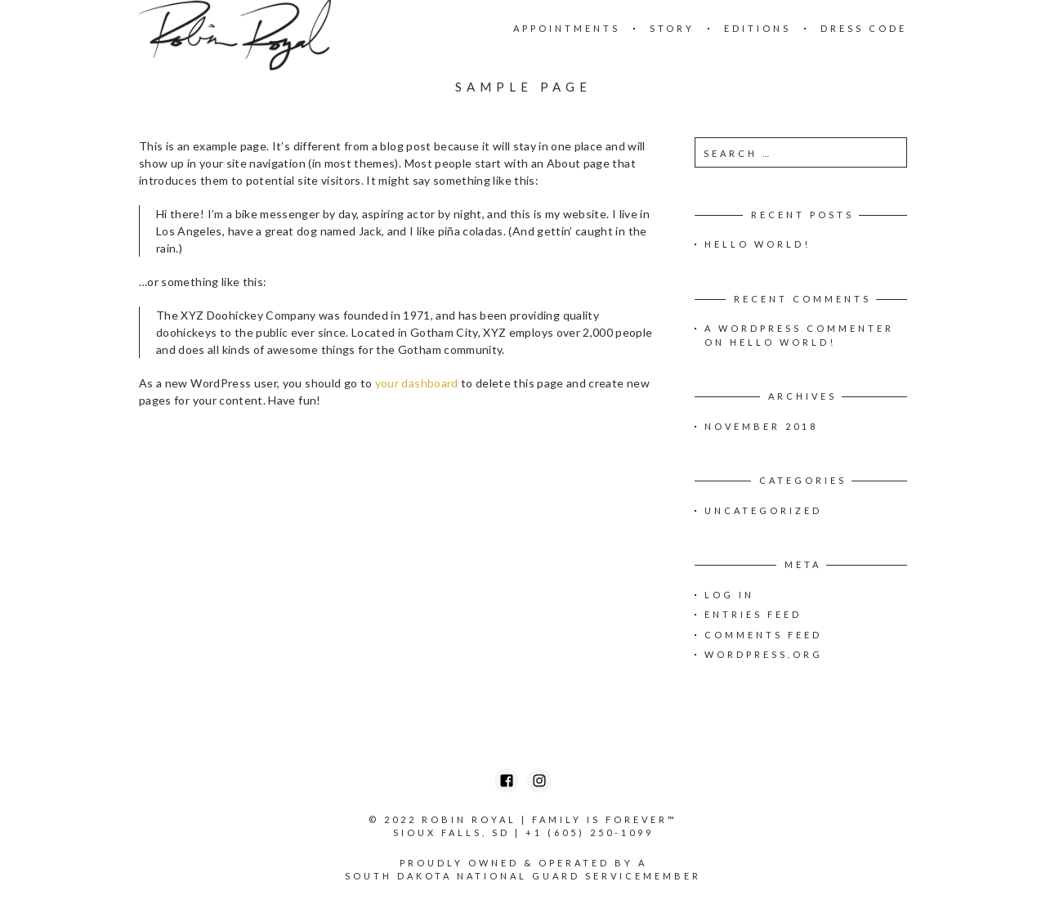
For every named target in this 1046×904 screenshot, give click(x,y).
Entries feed (753, 614)
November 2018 (761, 426)
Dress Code (863, 28)
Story (672, 28)
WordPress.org (763, 654)
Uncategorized (763, 510)
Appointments (566, 28)
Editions (757, 28)
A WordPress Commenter (799, 328)
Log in (729, 594)
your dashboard (416, 383)
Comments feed (763, 634)
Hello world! (757, 244)
